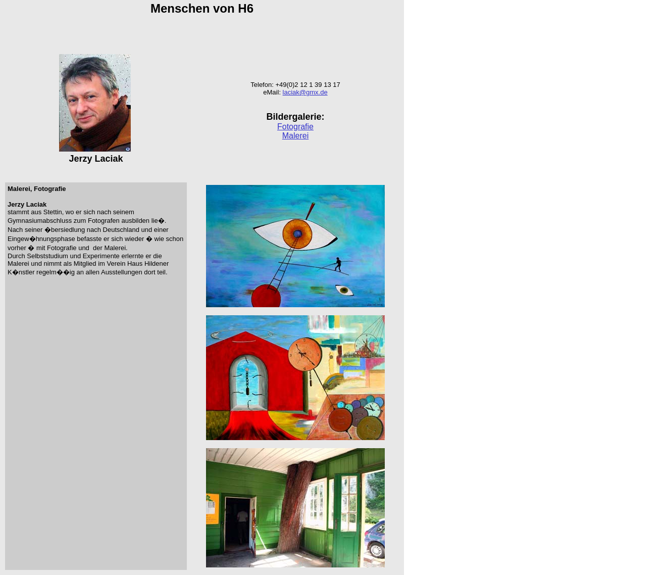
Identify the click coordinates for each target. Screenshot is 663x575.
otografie (298, 126)
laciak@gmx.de (305, 92)
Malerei (295, 135)
